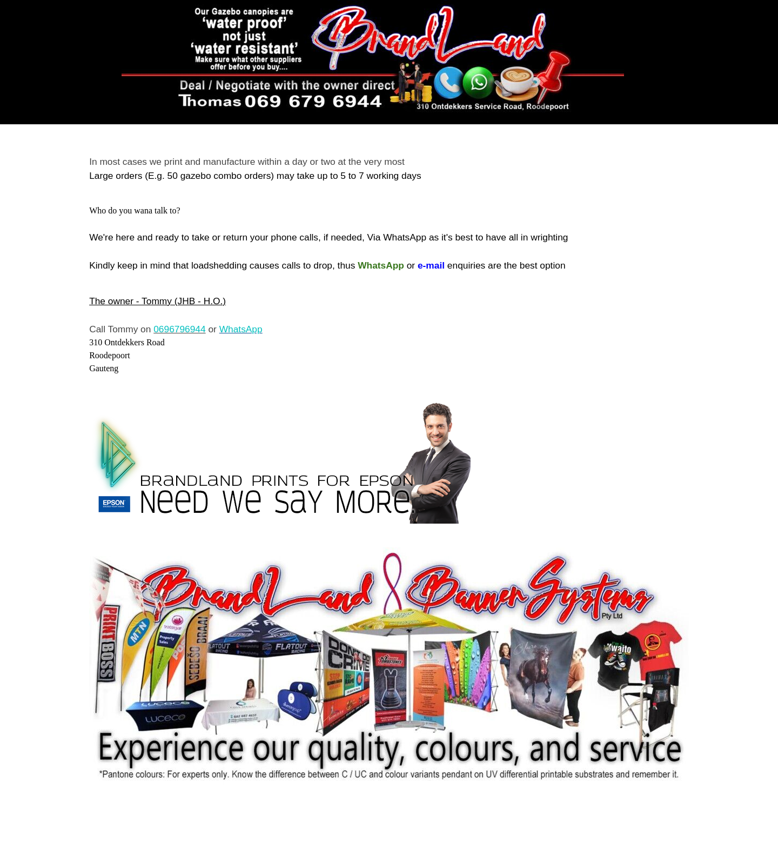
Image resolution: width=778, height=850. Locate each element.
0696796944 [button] (179, 329)
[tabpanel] (389, 169)
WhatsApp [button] (241, 329)
